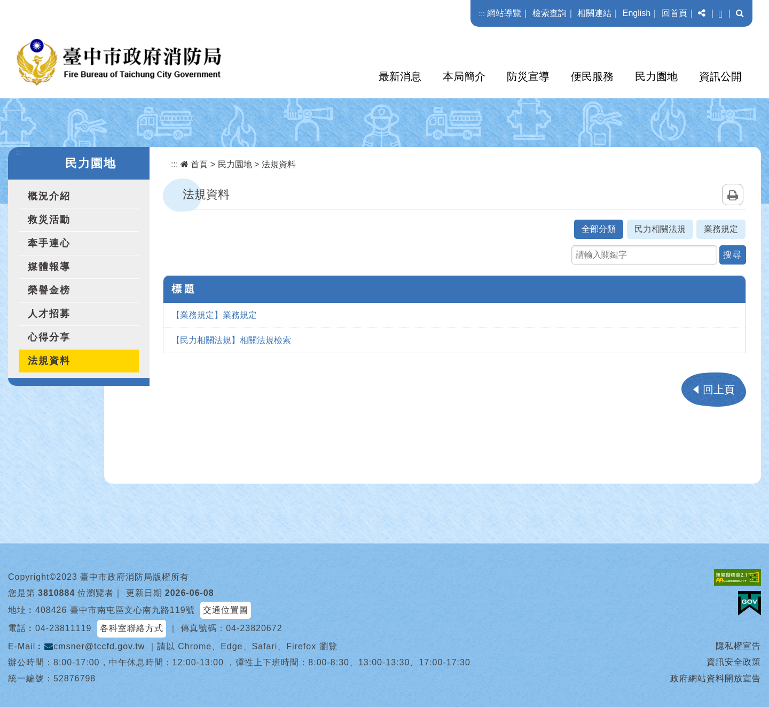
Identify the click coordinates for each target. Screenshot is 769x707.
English (636, 13)
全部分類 (599, 229)
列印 (732, 194)
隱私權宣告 (738, 645)
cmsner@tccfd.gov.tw (94, 646)
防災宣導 (528, 76)
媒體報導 (49, 266)
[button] (701, 13)
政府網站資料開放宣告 (715, 678)
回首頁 (674, 13)
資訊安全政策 (734, 661)
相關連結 (594, 13)
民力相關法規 (660, 229)
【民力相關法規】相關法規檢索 (231, 340)
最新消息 (400, 76)
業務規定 (721, 229)
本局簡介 (464, 76)
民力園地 (656, 76)
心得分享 (49, 337)
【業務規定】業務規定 (214, 315)
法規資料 (49, 360)
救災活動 (49, 219)
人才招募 (49, 313)
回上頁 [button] (719, 389)
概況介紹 (49, 196)
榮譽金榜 (49, 290)
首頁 (194, 164)
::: (482, 14)
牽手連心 (49, 243)
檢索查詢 (549, 13)
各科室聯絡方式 (131, 628)
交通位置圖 (225, 610)
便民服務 (592, 76)
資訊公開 (720, 76)
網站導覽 (504, 13)
